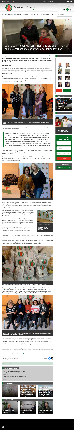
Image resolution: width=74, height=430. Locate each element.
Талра (44, 1)
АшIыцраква (5, 56)
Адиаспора (39, 14)
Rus (64, 6)
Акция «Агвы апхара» (20, 355)
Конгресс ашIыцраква (8, 426)
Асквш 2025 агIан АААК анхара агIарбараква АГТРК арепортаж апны (63, 130)
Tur (70, 6)
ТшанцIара (50, 1)
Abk (64, 9)
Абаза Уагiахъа (17, 14)
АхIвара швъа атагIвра (64, 167)
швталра (5, 362)
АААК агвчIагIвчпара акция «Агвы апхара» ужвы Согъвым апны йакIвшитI (14, 374)
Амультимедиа (53, 14)
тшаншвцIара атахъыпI (13, 362)
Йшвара (64, 158)
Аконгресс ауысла (9, 14)
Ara (70, 9)
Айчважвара (61, 14)
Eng (67, 6)
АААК (4, 355)
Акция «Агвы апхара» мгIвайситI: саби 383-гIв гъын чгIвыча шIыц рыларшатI (14, 380)
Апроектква (32, 14)
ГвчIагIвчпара (10, 355)
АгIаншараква (25, 14)
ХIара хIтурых (46, 14)
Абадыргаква (15, 424)
